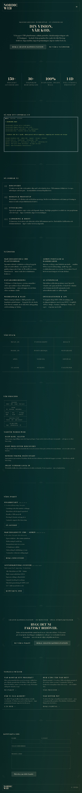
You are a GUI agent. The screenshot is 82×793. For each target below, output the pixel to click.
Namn (14, 738)
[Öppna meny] (76, 7)
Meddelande (17, 754)
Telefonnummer (19, 746)
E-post (45, 738)
